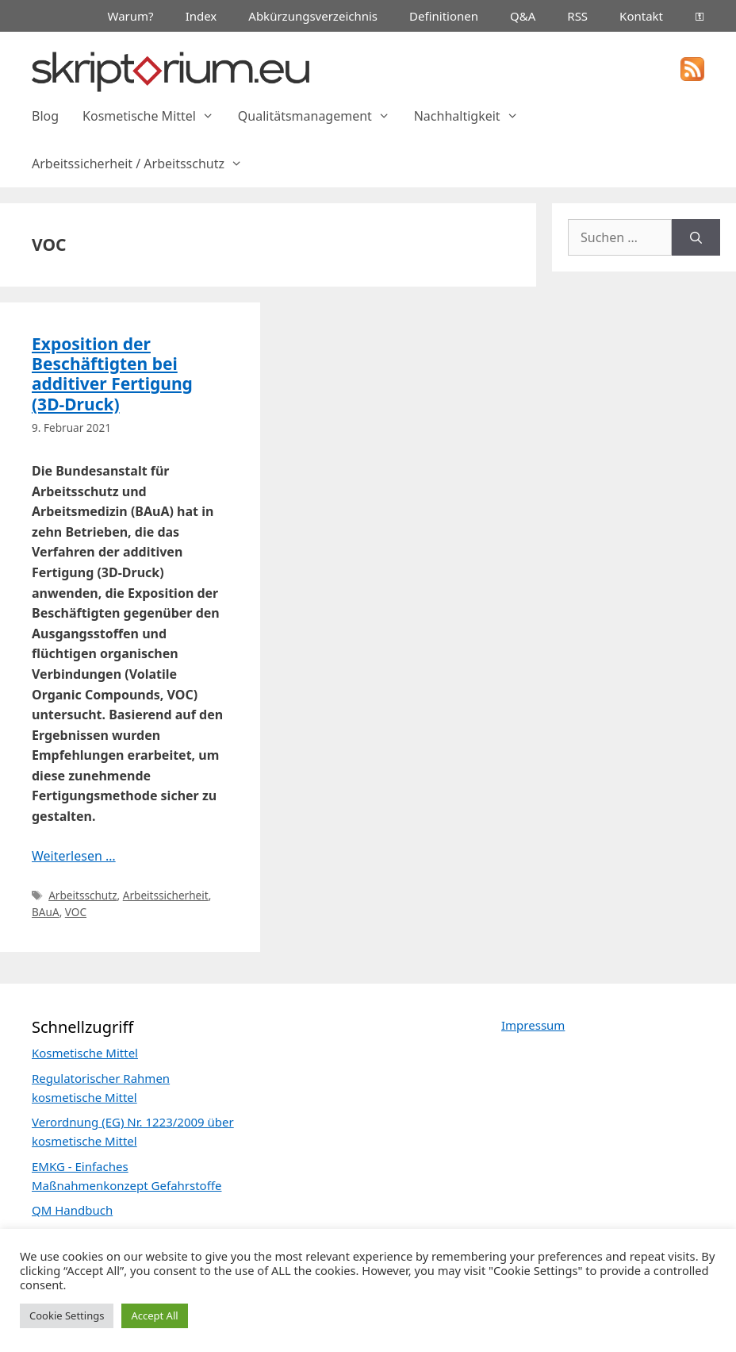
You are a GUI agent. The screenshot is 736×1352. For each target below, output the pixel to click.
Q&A (522, 16)
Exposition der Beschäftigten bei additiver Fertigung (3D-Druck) (112, 374)
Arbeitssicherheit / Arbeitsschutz (143, 163)
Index (201, 16)
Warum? (131, 16)
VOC (75, 911)
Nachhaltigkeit (472, 116)
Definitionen (443, 16)
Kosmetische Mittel (154, 116)
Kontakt (641, 16)
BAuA (45, 911)
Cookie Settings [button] (66, 1315)
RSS (577, 16)
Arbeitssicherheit (166, 895)
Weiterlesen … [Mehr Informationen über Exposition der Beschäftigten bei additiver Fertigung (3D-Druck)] (74, 856)
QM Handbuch (72, 1210)
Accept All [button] (154, 1315)
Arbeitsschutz (82, 895)
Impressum (533, 1025)
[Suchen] (696, 237)
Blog (45, 116)
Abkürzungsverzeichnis (313, 16)
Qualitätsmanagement (320, 116)
